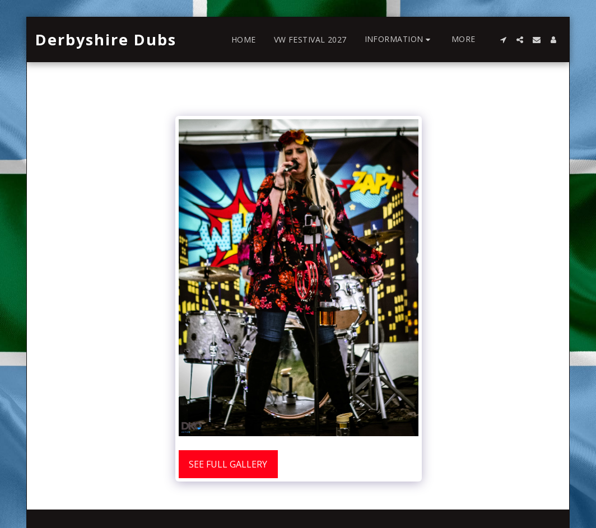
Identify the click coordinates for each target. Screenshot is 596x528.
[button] (399, 39)
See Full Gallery (228, 464)
